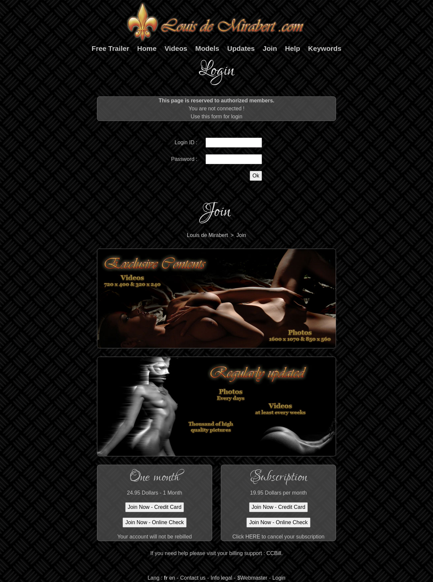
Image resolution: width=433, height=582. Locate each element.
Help (292, 48)
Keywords (324, 48)
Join (270, 48)
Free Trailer (110, 48)
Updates (241, 48)
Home (146, 48)
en (172, 578)
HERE (252, 536)
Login (278, 578)
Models (207, 48)
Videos (175, 48)
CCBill (273, 553)
